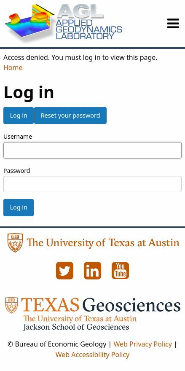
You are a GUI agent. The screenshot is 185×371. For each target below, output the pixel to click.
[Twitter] (66, 275)
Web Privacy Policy (142, 344)
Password (16, 171)
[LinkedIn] (93, 275)
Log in (18, 115)
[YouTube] (120, 275)
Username (17, 136)
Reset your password (70, 115)
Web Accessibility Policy (92, 354)
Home (13, 67)
